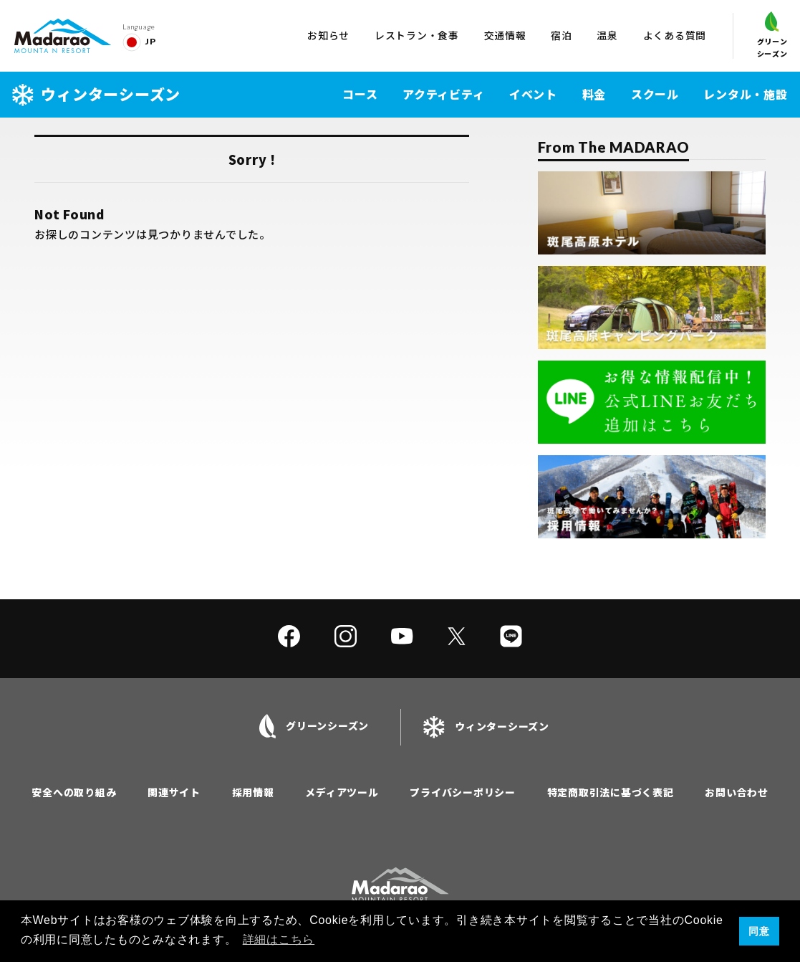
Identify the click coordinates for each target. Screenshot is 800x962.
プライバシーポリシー (463, 792)
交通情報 (505, 35)
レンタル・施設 (745, 94)
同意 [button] (759, 931)
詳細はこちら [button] (279, 939)
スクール (655, 94)
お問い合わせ (736, 792)
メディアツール (341, 792)
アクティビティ (443, 94)
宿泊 (561, 35)
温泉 (607, 35)
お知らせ (328, 35)
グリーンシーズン (772, 35)
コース (359, 94)
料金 (594, 94)
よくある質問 (675, 35)
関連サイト (174, 792)
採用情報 (253, 792)
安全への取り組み (74, 792)
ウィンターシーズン (96, 94)
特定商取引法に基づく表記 (610, 792)
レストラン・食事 (417, 35)
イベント (533, 94)
